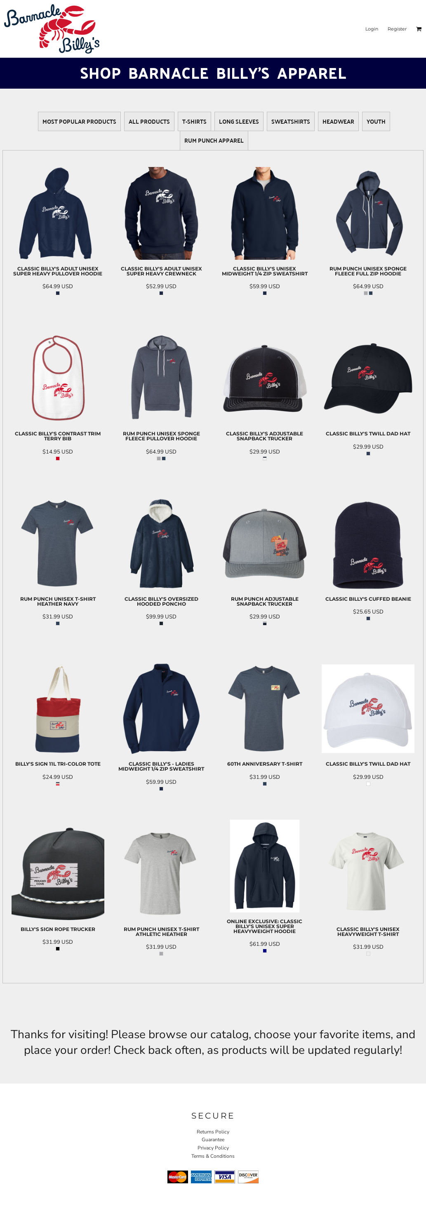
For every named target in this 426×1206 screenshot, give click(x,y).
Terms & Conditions (213, 1156)
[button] (419, 29)
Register (397, 29)
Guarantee (213, 1139)
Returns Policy (213, 1131)
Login (371, 29)
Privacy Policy (213, 1148)
